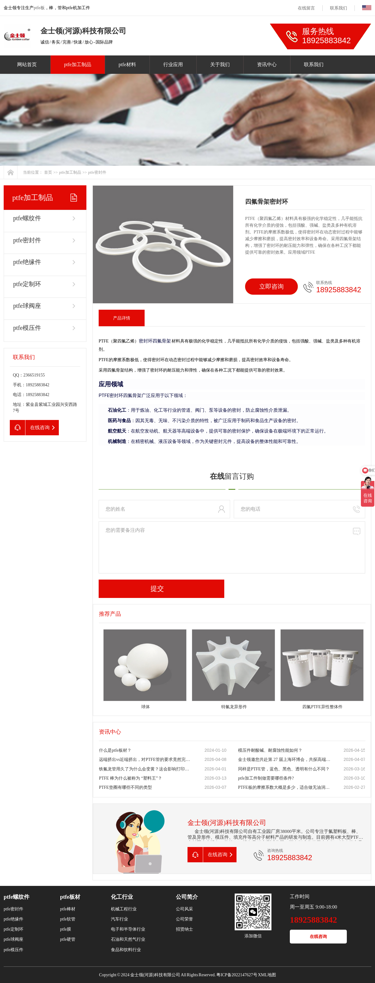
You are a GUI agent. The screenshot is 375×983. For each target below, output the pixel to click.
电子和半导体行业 (128, 929)
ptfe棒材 (67, 909)
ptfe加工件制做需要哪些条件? (266, 778)
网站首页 (27, 64)
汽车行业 (119, 919)
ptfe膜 (65, 929)
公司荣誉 (184, 919)
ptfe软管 (67, 919)
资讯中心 (267, 64)
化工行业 (122, 897)
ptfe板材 (70, 897)
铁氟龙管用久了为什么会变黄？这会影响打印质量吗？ (145, 769)
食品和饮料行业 (126, 949)
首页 (48, 172)
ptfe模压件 (27, 327)
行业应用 (173, 64)
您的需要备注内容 (232, 547)
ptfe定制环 (27, 284)
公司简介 (187, 897)
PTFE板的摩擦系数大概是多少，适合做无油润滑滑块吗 (284, 787)
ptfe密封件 (97, 172)
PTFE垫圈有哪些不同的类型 (125, 787)
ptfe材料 (127, 64)
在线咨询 (318, 936)
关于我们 (220, 64)
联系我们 (338, 8)
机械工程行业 (124, 909)
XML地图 (267, 975)
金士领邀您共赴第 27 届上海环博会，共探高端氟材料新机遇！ (284, 759)
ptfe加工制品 (77, 64)
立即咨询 (271, 286)
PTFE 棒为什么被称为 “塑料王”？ (130, 778)
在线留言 (306, 8)
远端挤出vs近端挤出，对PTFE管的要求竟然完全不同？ (145, 759)
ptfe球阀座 (27, 305)
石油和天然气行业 (128, 939)
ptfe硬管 (67, 939)
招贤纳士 (184, 929)
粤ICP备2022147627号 (236, 975)
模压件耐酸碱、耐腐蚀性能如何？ (270, 750)
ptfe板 (39, 8)
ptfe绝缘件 (27, 262)
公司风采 (184, 909)
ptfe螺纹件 (27, 218)
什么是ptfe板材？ (115, 750)
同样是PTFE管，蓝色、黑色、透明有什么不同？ (284, 769)
